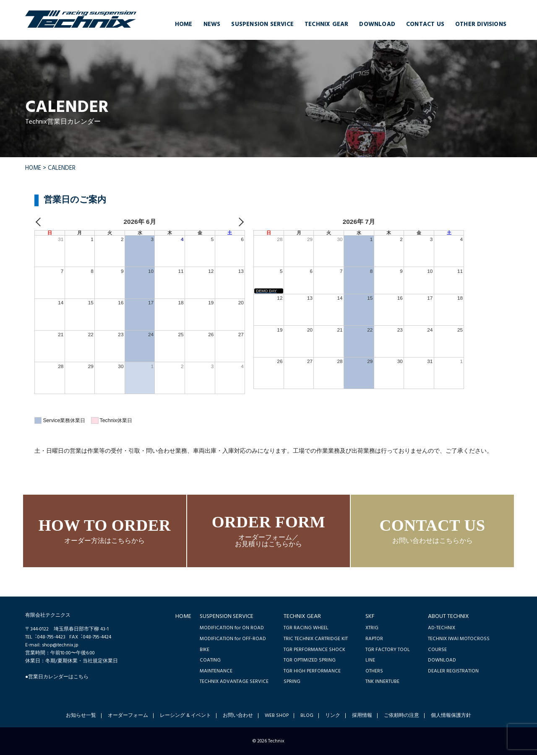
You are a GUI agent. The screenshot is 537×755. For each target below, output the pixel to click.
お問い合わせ (238, 715)
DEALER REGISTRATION (453, 671)
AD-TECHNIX (441, 628)
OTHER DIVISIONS (480, 24)
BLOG (306, 715)
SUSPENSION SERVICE (262, 24)
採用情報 (362, 715)
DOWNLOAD (377, 24)
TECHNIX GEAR (326, 24)
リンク (332, 715)
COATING (210, 660)
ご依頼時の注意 (401, 715)
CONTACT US (425, 24)
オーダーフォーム (128, 715)
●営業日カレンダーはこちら (57, 677)
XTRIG (371, 628)
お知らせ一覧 (81, 715)
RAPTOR (374, 639)
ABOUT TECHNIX (448, 616)
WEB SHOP (277, 715)
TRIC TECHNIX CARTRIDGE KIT (316, 639)
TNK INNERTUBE (382, 681)
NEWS (212, 24)
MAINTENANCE (216, 671)
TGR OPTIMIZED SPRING (310, 660)
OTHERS (374, 671)
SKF (370, 616)
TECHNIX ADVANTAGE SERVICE (234, 681)
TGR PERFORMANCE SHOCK (314, 650)
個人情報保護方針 (451, 715)
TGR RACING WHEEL (306, 628)
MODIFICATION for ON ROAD (232, 628)
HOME (184, 24)
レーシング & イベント (185, 715)
